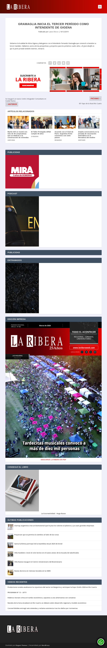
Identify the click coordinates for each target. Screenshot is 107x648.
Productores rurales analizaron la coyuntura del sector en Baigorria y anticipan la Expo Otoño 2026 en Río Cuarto (52, 587)
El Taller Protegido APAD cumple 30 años (41, 133)
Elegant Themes (21, 645)
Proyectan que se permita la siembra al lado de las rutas (36, 535)
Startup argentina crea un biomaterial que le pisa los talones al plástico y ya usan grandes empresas (54, 526)
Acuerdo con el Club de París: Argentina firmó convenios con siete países (64, 134)
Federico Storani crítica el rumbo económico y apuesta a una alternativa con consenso (42, 598)
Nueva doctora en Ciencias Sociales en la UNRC (32, 571)
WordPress (46, 645)
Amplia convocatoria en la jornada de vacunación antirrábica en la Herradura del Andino (88, 134)
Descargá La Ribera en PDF (53, 460)
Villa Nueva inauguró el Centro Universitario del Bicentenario (38, 562)
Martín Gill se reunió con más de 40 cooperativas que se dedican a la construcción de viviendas (18, 134)
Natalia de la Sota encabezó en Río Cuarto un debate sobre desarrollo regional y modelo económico (47, 603)
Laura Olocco (53, 32)
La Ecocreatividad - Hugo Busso (53, 513)
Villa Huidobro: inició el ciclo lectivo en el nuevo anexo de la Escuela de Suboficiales (46, 553)
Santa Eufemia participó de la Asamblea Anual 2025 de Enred (38, 544)
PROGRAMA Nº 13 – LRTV (17, 592)
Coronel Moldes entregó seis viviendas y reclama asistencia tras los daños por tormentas (43, 608)
